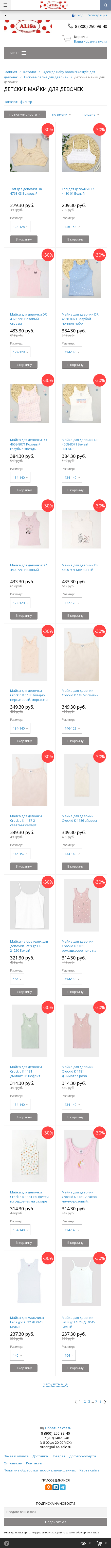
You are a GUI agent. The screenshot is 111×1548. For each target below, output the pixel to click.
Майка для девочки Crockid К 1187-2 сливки (80, 692)
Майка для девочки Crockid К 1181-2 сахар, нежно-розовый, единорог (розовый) (80, 1199)
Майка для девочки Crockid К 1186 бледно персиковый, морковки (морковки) (29, 697)
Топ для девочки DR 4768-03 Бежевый (26, 191)
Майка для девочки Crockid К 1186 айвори (79, 818)
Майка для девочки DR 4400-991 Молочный (80, 567)
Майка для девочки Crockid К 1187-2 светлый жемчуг (26, 820)
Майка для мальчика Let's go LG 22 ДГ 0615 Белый (27, 1322)
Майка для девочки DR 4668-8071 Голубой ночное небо (80, 319)
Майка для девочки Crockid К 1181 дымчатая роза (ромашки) (78, 1073)
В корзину (24, 239)
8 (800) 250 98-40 (91, 26)
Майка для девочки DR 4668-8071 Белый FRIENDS (80, 444)
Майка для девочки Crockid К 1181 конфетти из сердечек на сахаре (29, 1196)
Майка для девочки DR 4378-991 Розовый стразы (28, 319)
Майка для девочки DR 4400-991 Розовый (28, 567)
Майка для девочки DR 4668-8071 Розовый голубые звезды (28, 444)
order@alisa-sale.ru (55, 1446)
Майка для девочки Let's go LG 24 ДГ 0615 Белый (78, 1322)
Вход (79, 15)
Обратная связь (55, 1428)
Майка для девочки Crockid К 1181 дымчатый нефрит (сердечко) (26, 1073)
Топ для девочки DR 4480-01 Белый (78, 191)
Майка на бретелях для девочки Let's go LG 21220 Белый (29, 946)
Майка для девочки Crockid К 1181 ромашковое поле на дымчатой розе (79, 948)
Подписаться (55, 1522)
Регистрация (97, 15)
